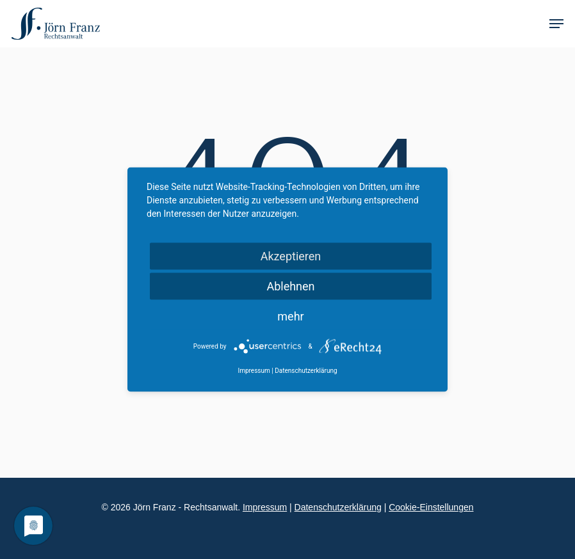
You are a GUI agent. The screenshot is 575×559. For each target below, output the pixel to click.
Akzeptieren (291, 256)
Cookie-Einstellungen (431, 507)
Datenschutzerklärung (338, 507)
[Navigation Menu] (556, 23)
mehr (290, 316)
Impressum (265, 507)
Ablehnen (290, 286)
